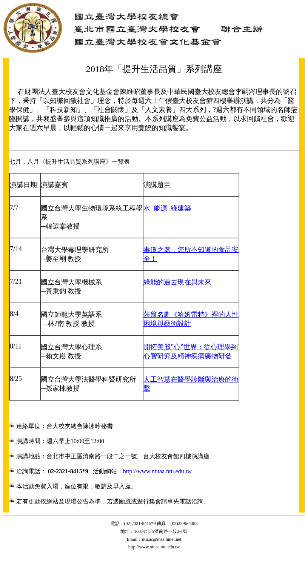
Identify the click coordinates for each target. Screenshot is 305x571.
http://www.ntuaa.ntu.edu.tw (157, 471)
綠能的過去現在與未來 (177, 282)
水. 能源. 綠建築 (167, 208)
